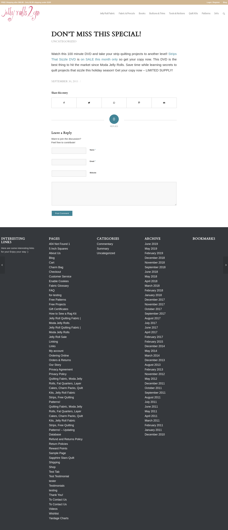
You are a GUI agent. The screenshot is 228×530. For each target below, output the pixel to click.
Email (93, 161)
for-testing (55, 295)
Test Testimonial (59, 476)
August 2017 (152, 318)
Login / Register (213, 2)
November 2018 (155, 262)
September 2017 (155, 313)
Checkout (55, 271)
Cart (51, 262)
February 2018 (154, 290)
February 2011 (154, 425)
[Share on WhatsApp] (114, 103)
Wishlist (54, 513)
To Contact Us (58, 499)
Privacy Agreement (61, 369)
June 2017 (151, 327)
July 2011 (151, 401)
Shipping (54, 462)
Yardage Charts (58, 518)
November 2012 (155, 374)
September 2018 (155, 267)
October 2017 (153, 309)
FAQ (52, 290)
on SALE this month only (99, 59)
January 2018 (153, 295)
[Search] (224, 14)
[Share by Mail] (164, 103)
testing (53, 490)
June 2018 (151, 271)
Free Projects (57, 304)
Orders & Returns (60, 360)
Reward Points (58, 448)
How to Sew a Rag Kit (62, 313)
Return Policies (58, 443)
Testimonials (56, 485)
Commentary (105, 244)
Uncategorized (63, 41)
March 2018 (152, 285)
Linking (53, 341)
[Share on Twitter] (89, 103)
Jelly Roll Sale (58, 337)
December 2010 (155, 434)
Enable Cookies (59, 281)
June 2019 (151, 244)
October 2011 (153, 388)
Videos (53, 508)
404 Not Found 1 (59, 244)
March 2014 (152, 355)
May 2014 (151, 350)
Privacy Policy (57, 374)
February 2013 (154, 369)
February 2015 (154, 341)
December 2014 (155, 346)
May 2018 (151, 276)
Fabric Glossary (59, 285)
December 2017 (155, 299)
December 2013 (155, 360)
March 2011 (152, 420)
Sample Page (57, 453)
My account (56, 350)
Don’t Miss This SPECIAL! (96, 34)
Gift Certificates (58, 309)
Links (52, 346)
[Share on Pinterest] (139, 103)
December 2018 (155, 257)
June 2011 (151, 406)
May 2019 (151, 248)
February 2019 (154, 253)
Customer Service (60, 276)
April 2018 (151, 281)
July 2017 (151, 323)
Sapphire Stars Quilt (61, 457)
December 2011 (155, 383)
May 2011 (151, 411)
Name (93, 150)
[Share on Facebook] (64, 103)
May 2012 (151, 378)
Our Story (55, 364)
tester (52, 481)
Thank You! (56, 494)
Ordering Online (59, 355)
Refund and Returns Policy (65, 439)
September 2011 (155, 392)
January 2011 (153, 430)
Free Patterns (57, 299)
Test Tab (54, 471)
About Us (54, 253)
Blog (225, 2)
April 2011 (151, 416)
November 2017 (155, 304)
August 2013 (152, 364)
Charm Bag (56, 267)
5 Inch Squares (58, 248)
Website (93, 173)
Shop (52, 467)
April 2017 (151, 332)
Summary (103, 248)
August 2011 (152, 397)
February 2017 (154, 337)
